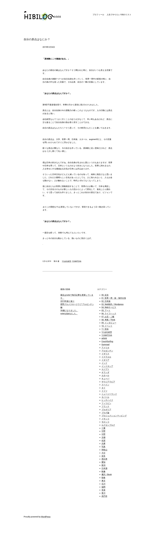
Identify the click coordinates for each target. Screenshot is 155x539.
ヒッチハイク (107, 400)
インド (104, 363)
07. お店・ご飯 (108, 317)
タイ (103, 388)
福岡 (103, 487)
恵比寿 (104, 459)
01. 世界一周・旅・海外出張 (114, 298)
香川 (103, 493)
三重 (103, 428)
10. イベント (107, 326)
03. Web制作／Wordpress (113, 304)
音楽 (103, 490)
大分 (103, 453)
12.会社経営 (66, 261)
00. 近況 (105, 295)
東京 (103, 481)
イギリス (105, 354)
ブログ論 (105, 413)
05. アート (106, 310)
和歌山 (104, 450)
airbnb (104, 338)
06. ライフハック (109, 313)
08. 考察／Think (108, 320)
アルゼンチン (107, 351)
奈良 (103, 456)
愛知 (103, 462)
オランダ (105, 372)
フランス (105, 406)
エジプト (105, 369)
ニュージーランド (109, 394)
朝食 (103, 477)
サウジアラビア (108, 382)
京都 (103, 437)
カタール (105, 375)
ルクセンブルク (108, 425)
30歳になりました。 (69, 310)
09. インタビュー (109, 323)
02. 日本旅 (106, 301)
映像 (103, 471)
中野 (103, 431)
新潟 (103, 465)
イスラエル (106, 357)
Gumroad (105, 344)
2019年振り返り (67, 301)
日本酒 (104, 468)
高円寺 (104, 496)
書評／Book (107, 474)
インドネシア (107, 366)
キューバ (105, 378)
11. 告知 (105, 329)
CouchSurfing (107, 341)
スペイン (105, 385)
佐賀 (103, 440)
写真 (103, 446)
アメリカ (105, 347)
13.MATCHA (76, 261)
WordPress (45, 517)
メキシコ (105, 419)
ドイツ (104, 391)
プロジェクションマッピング (114, 416)
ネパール (105, 397)
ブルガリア (106, 409)
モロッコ (105, 422)
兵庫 (103, 443)
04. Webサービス (109, 307)
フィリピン (106, 403)
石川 (103, 484)
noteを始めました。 (69, 313)
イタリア (105, 360)
